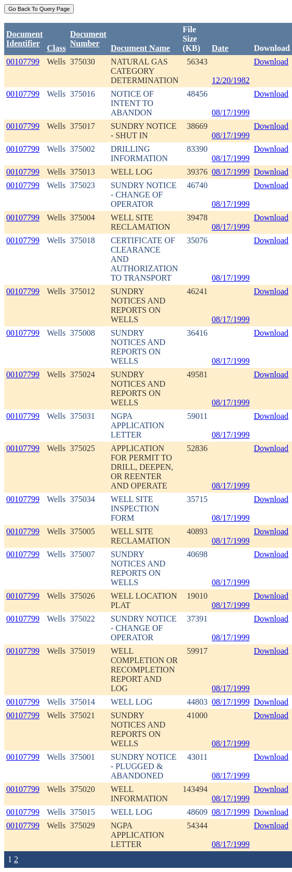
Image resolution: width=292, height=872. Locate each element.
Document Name (140, 48)
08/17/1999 (231, 112)
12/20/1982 (231, 80)
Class (56, 48)
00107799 (22, 61)
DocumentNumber (88, 39)
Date (220, 48)
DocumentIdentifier (24, 39)
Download (271, 61)
